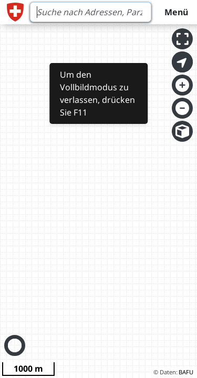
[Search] (90, 12)
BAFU (186, 372)
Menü (176, 12)
